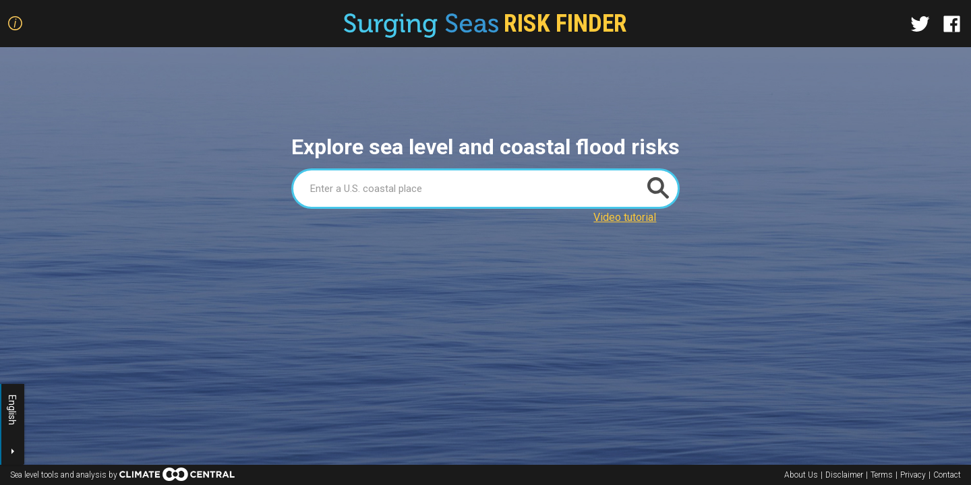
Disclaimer (844, 475)
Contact (947, 475)
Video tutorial (624, 217)
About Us (801, 475)
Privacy (913, 475)
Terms (882, 475)
